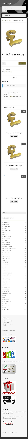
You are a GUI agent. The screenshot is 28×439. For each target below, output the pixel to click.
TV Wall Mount (6, 305)
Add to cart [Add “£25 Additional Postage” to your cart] (14, 201)
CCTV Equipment (6, 242)
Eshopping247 (7, 4)
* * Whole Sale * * (6, 222)
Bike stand (5, 232)
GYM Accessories (6, 260)
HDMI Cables (5, 262)
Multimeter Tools (6, 279)
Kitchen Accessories (7, 268)
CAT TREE (5, 240)
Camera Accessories (7, 236)
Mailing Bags (5, 270)
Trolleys (5, 303)
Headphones (5, 264)
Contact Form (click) (7, 334)
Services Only (8, 20)
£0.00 (26, 4)
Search (4, 10)
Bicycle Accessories (7, 230)
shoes (4, 295)
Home (3, 20)
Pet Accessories (6, 287)
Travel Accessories (7, 301)
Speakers (5, 297)
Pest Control (5, 285)
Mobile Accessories (7, 277)
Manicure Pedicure (7, 274)
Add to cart (22, 63)
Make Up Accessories (7, 273)
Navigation (7, 15)
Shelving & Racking (7, 293)
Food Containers (6, 256)
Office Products (6, 281)
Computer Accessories (7, 246)
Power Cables (6, 289)
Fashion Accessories (7, 254)
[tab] (13, 77)
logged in (11, 96)
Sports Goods (6, 299)
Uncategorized (6, 309)
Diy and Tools (6, 252)
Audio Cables (6, 224)
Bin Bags (5, 234)
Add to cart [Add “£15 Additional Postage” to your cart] (14, 136)
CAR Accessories (6, 238)
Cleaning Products (6, 244)
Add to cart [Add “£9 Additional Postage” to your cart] (14, 169)
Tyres (4, 307)
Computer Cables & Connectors (9, 248)
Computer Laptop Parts (7, 250)
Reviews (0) (13, 77)
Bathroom (5, 228)
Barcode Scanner (6, 226)
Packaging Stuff (6, 283)
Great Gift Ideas (6, 258)
